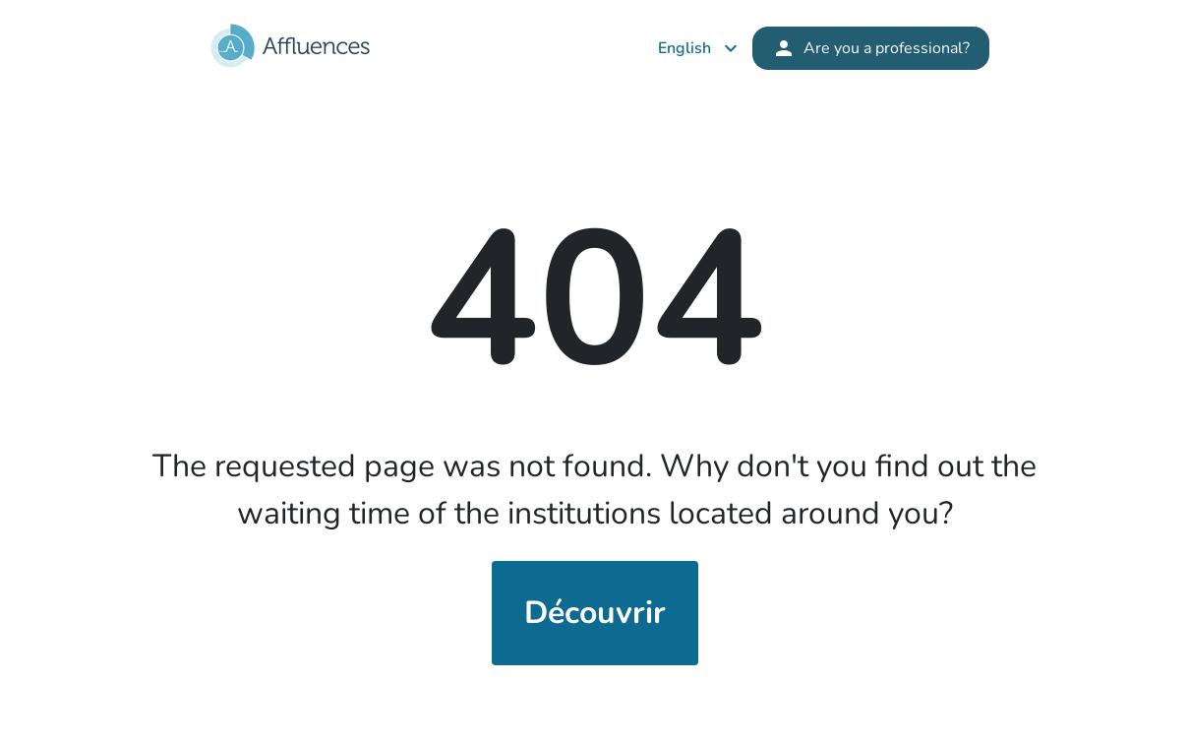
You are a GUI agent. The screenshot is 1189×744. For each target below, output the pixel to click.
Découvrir (595, 612)
